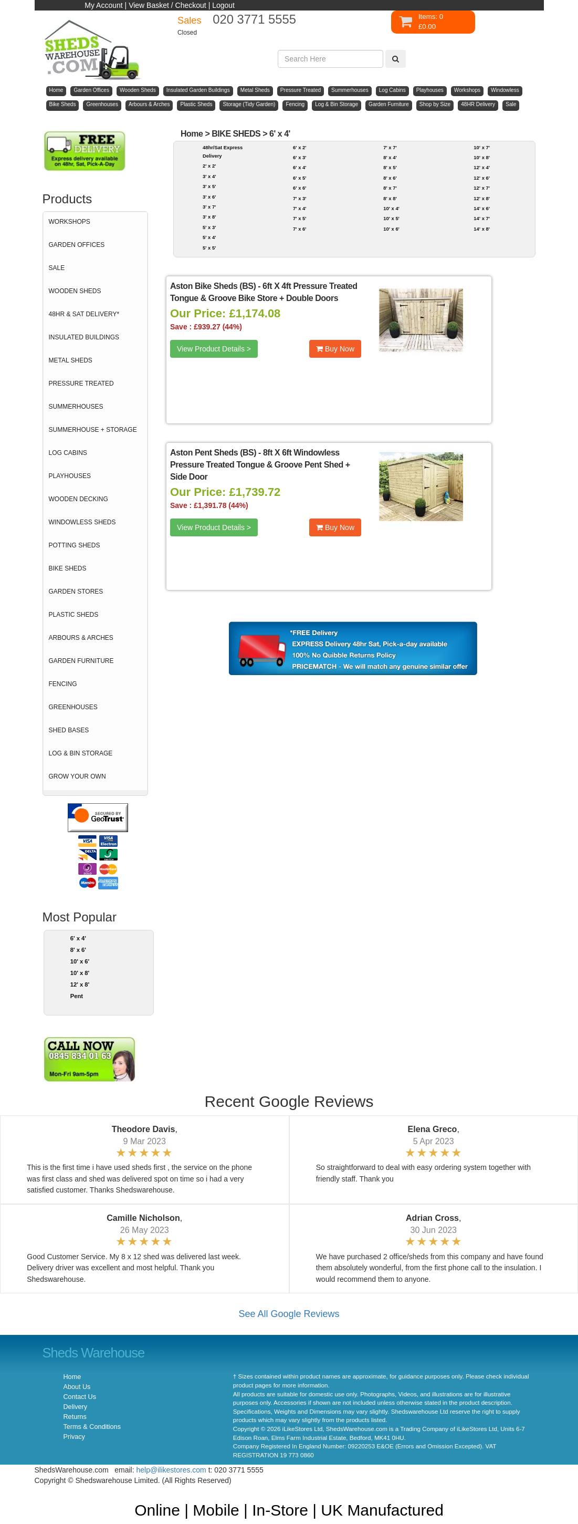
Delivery (76, 1407)
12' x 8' (80, 984)
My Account (103, 5)
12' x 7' (482, 188)
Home (192, 133)
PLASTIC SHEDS (74, 614)
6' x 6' (299, 188)
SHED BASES (69, 730)
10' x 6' (80, 961)
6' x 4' (78, 938)
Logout (223, 5)
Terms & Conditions (92, 1426)
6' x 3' (299, 157)
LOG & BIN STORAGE (81, 753)
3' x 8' (209, 217)
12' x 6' (482, 178)
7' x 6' (299, 229)
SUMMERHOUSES (76, 406)
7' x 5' (299, 218)
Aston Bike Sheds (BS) (213, 286)
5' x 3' (209, 227)
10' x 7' (482, 147)
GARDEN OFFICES (77, 244)
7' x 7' (389, 147)
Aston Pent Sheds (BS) (213, 452)
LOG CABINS (68, 453)
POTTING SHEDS (74, 545)
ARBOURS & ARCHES (81, 637)
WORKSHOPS (69, 221)
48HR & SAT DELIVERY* (84, 314)
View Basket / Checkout (167, 5)
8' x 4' (389, 157)
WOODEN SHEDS (75, 291)
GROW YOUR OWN (77, 776)
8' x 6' (78, 950)
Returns (75, 1417)
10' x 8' (80, 973)
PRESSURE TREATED (81, 383)
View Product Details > (214, 349)
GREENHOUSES (73, 707)
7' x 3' (299, 198)
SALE (57, 268)
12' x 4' (482, 167)
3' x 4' (209, 176)
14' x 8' (482, 229)
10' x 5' (391, 218)
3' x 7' (209, 207)
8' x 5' (389, 167)
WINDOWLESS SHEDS (82, 522)
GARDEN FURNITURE (81, 661)
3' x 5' (209, 186)
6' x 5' (299, 178)
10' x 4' (391, 208)
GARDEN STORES (76, 591)
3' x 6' (209, 197)
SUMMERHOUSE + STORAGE (93, 429)
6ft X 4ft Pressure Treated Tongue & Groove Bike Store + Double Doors (264, 292)
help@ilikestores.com (171, 1470)
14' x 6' (482, 208)
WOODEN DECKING (78, 499)
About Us (77, 1387)
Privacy (74, 1436)
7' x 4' (299, 208)
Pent (76, 996)
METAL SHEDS (70, 360)
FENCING (63, 684)
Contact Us (80, 1397)
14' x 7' (482, 218)
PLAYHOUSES (70, 476)
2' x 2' (209, 166)
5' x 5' (209, 248)
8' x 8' (389, 198)
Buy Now (335, 349)
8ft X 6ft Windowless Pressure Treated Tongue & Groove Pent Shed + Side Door (260, 464)
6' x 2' (299, 147)
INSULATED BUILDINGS (84, 337)
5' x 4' (209, 237)
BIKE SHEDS (68, 568)
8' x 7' (389, 188)
